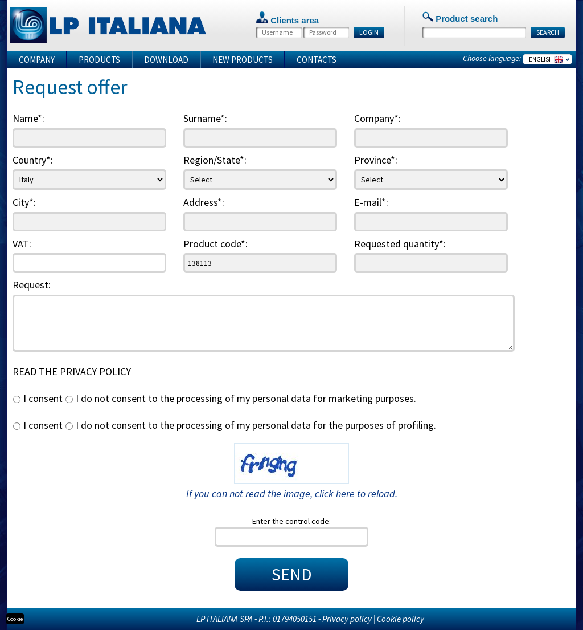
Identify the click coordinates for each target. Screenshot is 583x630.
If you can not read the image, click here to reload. (291, 493)
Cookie (15, 619)
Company (37, 59)
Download (166, 59)
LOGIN (369, 32)
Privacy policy (347, 618)
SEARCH (547, 32)
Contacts (316, 59)
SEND (292, 574)
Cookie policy (400, 618)
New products (242, 59)
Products (99, 59)
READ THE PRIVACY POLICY (72, 371)
